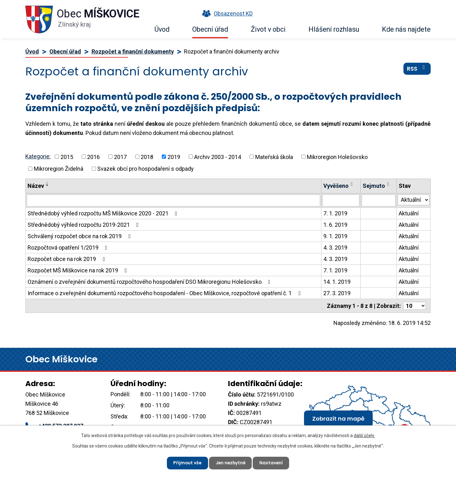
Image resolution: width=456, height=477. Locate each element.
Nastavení (272, 463)
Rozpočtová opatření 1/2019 (69, 247)
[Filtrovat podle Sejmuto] (379, 200)
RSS (417, 69)
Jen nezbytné (230, 463)
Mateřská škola (274, 156)
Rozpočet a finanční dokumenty (133, 51)
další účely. (364, 435)
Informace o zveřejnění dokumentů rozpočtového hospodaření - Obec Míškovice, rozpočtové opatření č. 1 (165, 293)
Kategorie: (38, 156)
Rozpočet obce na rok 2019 (67, 259)
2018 (147, 156)
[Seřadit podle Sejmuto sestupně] (388, 185)
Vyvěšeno (336, 185)
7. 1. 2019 (335, 213)
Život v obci (268, 29)
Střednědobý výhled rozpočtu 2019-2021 (84, 224)
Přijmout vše (186, 463)
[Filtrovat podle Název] (173, 200)
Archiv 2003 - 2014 (217, 156)
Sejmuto (374, 185)
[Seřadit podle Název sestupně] (47, 185)
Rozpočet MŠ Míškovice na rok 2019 (79, 270)
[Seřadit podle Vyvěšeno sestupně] (352, 185)
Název (36, 185)
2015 (66, 156)
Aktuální (409, 213)
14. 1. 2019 (337, 281)
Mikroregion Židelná (58, 168)
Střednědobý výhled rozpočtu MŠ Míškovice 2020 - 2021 (104, 213)
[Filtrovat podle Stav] (413, 199)
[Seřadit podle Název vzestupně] (47, 182)
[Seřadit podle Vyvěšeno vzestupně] (352, 182)
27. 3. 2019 (337, 293)
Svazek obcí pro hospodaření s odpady (145, 168)
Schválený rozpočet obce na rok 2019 (80, 236)
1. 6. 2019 (335, 224)
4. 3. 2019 (335, 247)
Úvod (162, 29)
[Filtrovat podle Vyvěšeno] (340, 200)
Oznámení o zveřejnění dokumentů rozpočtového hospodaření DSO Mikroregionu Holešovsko (150, 281)
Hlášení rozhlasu (333, 29)
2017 (120, 156)
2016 (93, 156)
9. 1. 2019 (335, 236)
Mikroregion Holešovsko (337, 156)
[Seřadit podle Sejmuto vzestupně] (388, 182)
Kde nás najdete (406, 29)
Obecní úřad (210, 29)
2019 (174, 156)
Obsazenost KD (226, 13)
